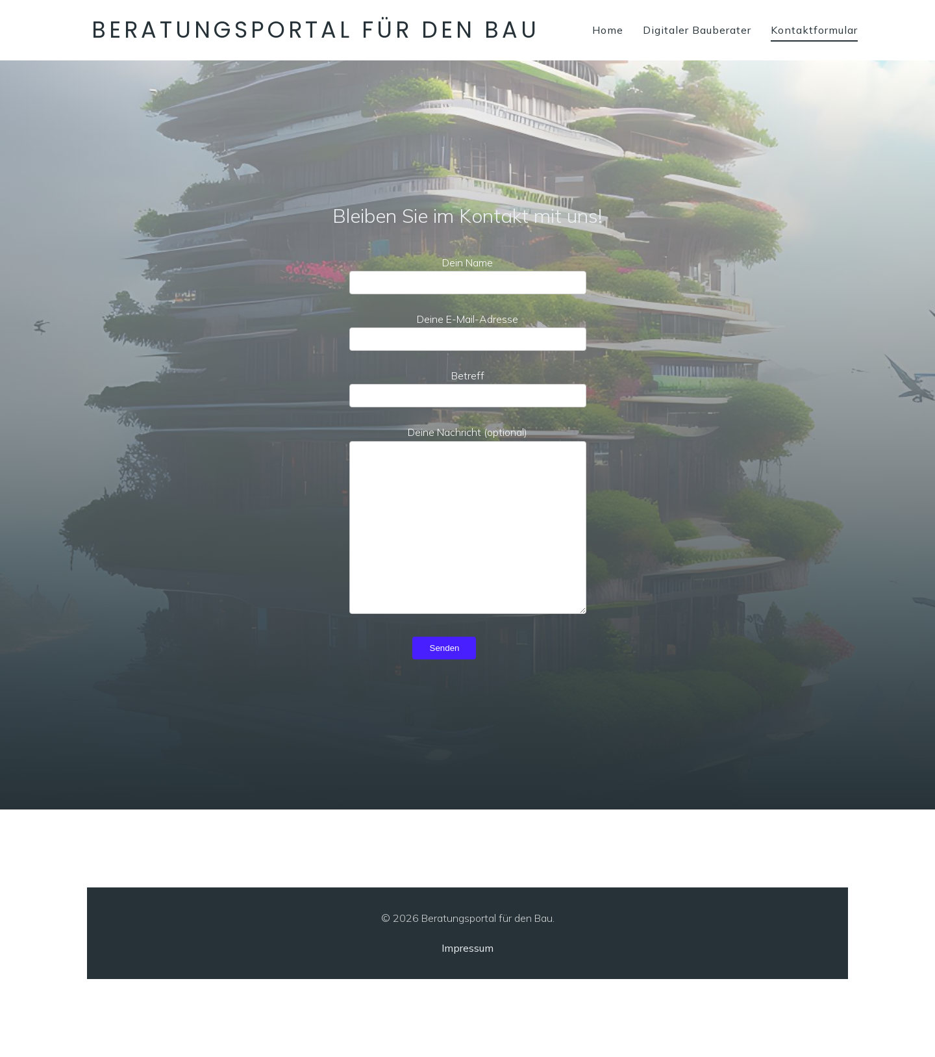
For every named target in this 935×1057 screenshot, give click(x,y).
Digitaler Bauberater (697, 29)
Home (607, 29)
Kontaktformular (814, 29)
